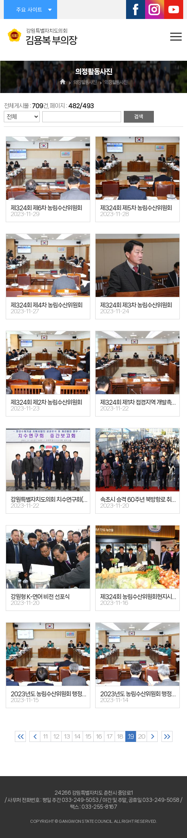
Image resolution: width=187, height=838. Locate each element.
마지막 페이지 (167, 736)
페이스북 (135, 9)
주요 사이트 (29, 9)
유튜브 (173, 9)
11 (45, 736)
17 (109, 736)
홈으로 (63, 82)
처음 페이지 (20, 736)
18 (120, 736)
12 (56, 736)
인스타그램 (154, 9)
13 (67, 736)
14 (77, 736)
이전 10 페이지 (34, 736)
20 (141, 736)
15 (88, 736)
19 (131, 736)
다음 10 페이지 (152, 736)
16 (99, 736)
